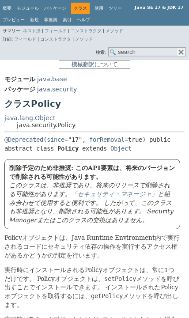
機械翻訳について (94, 64)
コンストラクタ (86, 30)
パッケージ (55, 8)
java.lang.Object (29, 117)
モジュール (28, 8)
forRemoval (107, 139)
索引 (67, 19)
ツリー (115, 8)
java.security (57, 89)
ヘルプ (83, 19)
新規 (34, 19)
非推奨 (50, 19)
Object (121, 148)
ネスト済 (32, 30)
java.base (52, 79)
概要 (7, 8)
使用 (98, 8)
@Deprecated (23, 139)
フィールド (56, 30)
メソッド (114, 30)
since (55, 139)
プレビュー (14, 19)
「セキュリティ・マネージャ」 (114, 193)
